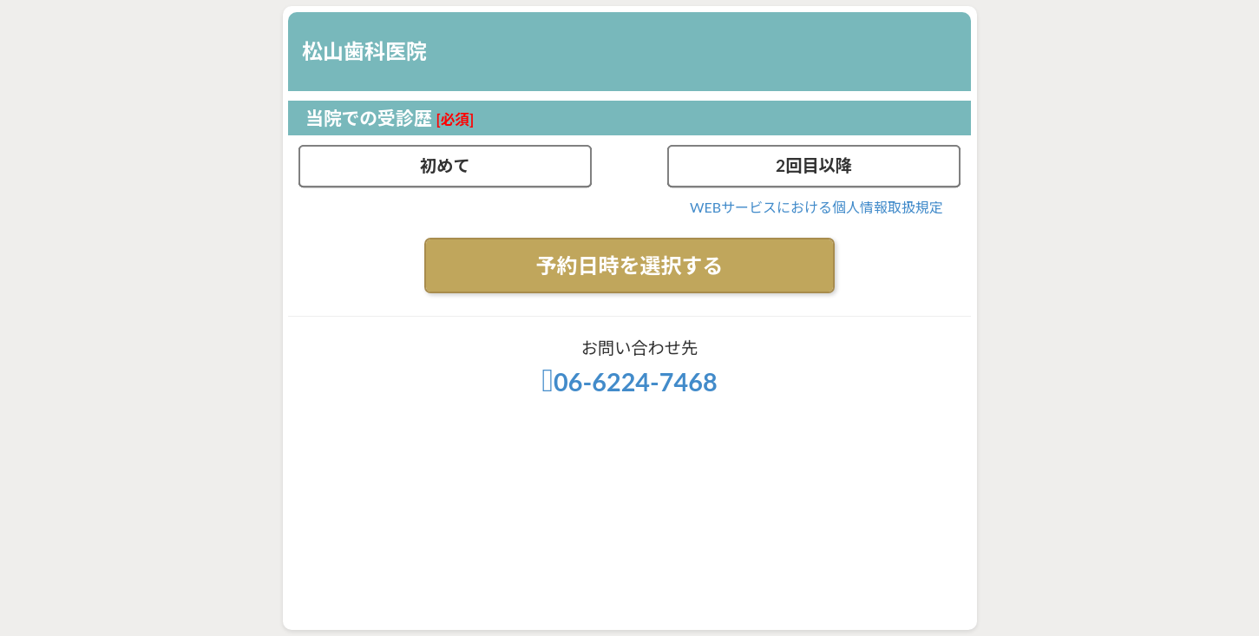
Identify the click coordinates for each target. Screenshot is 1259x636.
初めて (445, 165)
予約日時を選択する (629, 265)
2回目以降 (814, 165)
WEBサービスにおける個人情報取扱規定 (816, 207)
